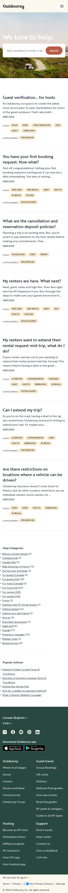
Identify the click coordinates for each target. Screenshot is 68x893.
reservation (40, 384)
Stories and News (14, 788)
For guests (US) (27, 262)
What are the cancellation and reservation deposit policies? (30, 223)
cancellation (18, 254)
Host (58, 125)
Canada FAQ (9, 562)
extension (53, 379)
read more (8, 116)
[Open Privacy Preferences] (38, 883)
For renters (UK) (11, 596)
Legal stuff (8, 626)
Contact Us (43, 844)
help (56, 309)
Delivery (41, 781)
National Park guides (49, 788)
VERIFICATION (29, 131)
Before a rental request (15, 554)
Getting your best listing (15, 613)
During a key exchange (14, 571)
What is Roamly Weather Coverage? (22, 695)
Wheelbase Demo (14, 837)
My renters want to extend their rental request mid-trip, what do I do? (34, 345)
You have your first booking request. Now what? (28, 159)
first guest (17, 190)
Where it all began (14, 768)
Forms (5, 600)
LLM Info (41, 857)
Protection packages (13, 634)
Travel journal (11, 795)
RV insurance (11, 850)
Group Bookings (46, 768)
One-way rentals (46, 795)
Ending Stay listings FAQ (15, 686)
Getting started (28, 202)
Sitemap (60, 883)
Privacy (16, 883)
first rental (32, 190)
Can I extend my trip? (22, 410)
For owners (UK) (11, 592)
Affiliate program (13, 844)
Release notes (10, 639)
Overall (6, 630)
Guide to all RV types (49, 815)
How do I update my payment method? (24, 690)
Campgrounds (10, 558)
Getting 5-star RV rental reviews (19, 604)
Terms (6, 883)
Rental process (10, 643)
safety (15, 131)
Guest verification (41, 125)
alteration (17, 379)
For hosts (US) (27, 138)
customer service (35, 379)
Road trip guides (46, 802)
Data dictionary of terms (15, 566)
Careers (7, 781)
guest (25, 125)
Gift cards (42, 774)
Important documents (14, 622)
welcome (29, 314)
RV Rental (16, 195)
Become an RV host (15, 830)
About (7, 774)
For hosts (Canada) (12, 583)
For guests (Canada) (13, 575)
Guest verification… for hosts (29, 97)
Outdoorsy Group (14, 802)
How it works (44, 830)
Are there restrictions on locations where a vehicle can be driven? (32, 474)
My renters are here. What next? (32, 281)
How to (58, 190)
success (29, 195)
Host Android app (14, 864)
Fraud (14, 125)
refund (44, 254)
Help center (43, 837)
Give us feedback (47, 850)
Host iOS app (11, 857)
